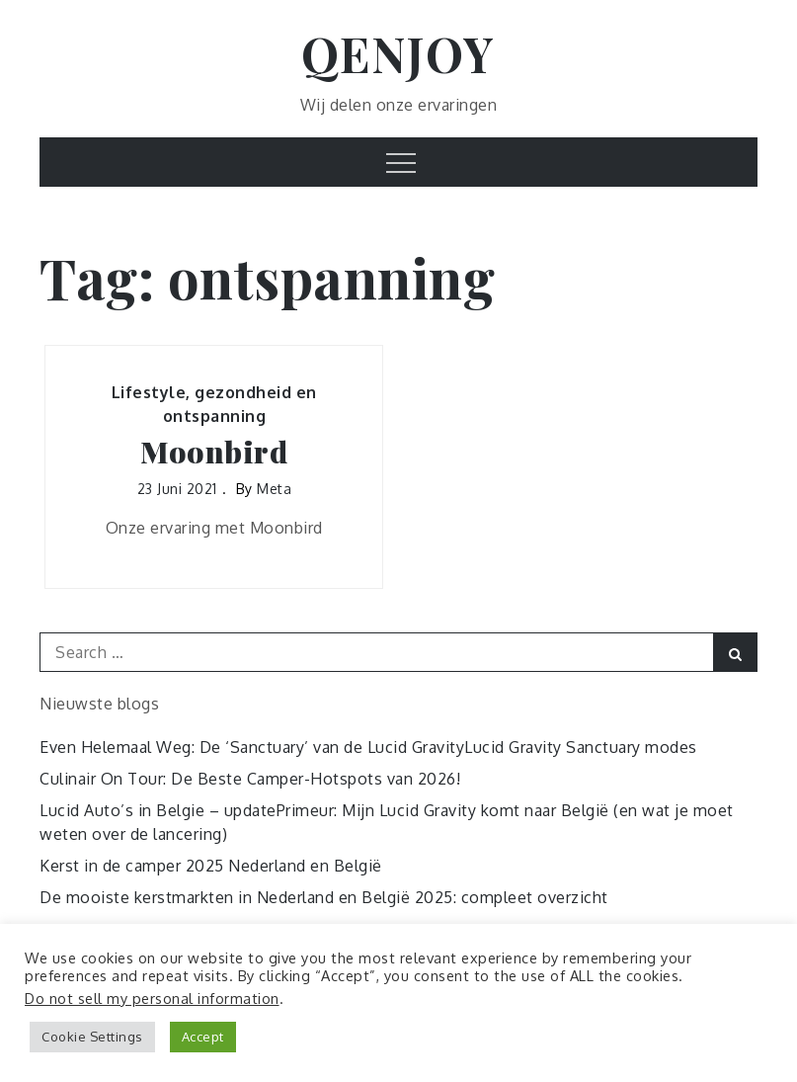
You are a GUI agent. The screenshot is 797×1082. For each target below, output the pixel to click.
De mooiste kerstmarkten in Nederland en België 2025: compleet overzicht (324, 897)
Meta (274, 488)
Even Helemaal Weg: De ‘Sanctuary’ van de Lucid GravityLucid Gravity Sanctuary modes (368, 747)
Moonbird (213, 452)
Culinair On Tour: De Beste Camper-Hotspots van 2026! (250, 779)
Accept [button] (203, 1036)
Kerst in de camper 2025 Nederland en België (211, 865)
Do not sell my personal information (152, 998)
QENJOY (398, 53)
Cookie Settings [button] (92, 1036)
